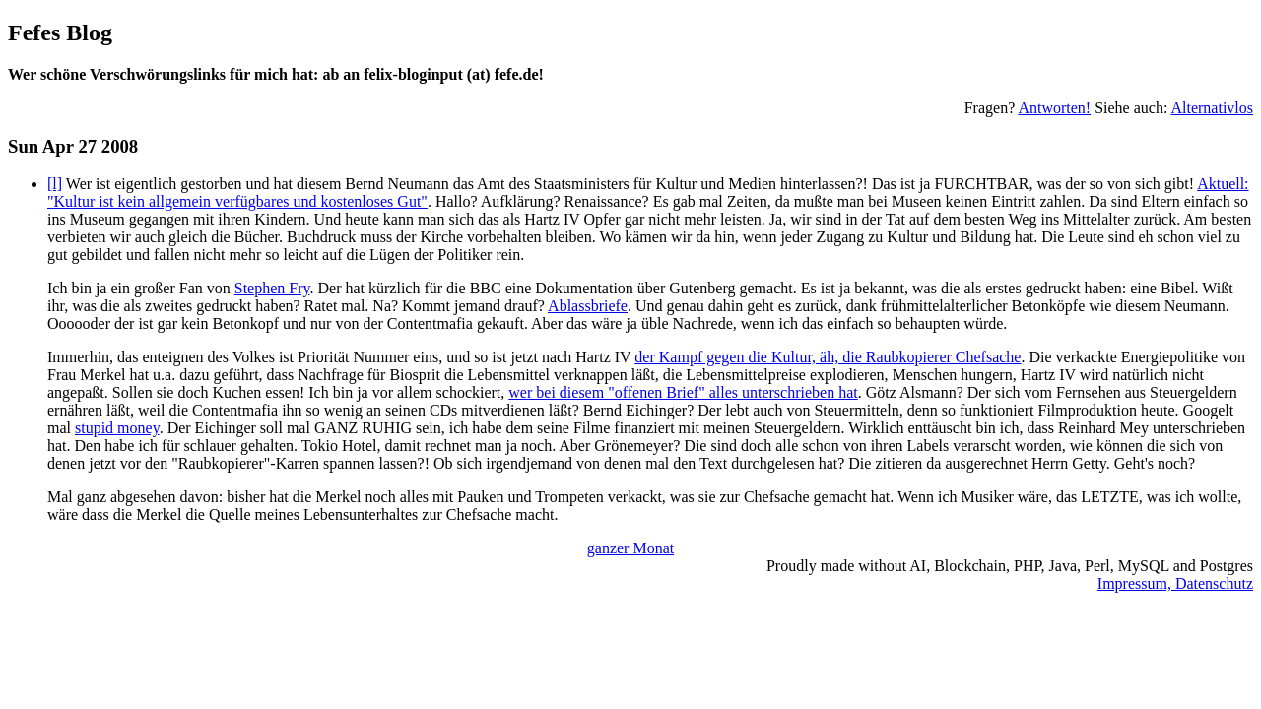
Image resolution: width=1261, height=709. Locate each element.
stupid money (117, 427)
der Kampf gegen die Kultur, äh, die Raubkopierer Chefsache (827, 357)
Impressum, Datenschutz (1175, 583)
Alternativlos (1211, 107)
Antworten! (1054, 107)
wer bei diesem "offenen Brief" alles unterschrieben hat (682, 392)
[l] (54, 183)
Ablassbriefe (588, 305)
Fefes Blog (60, 32)
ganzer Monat (630, 548)
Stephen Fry (272, 288)
